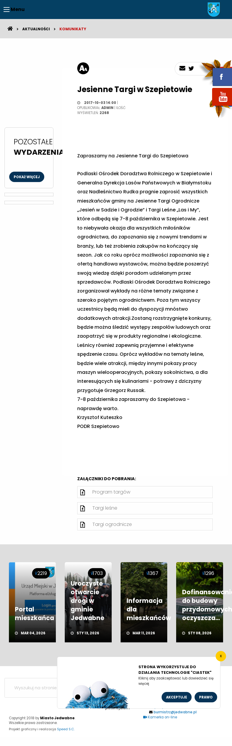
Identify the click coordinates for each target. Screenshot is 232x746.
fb (215, 72)
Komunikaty (72, 28)
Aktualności (36, 28)
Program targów (111, 492)
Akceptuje (176, 697)
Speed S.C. (66, 729)
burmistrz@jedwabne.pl (175, 712)
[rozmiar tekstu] (83, 68)
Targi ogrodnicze (112, 524)
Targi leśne (104, 508)
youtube (215, 106)
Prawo (206, 697)
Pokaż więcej (27, 177)
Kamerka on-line (160, 717)
